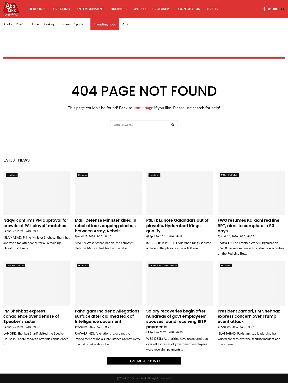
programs (161, 9)
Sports (78, 24)
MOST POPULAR (229, 174)
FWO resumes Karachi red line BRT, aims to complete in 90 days (248, 225)
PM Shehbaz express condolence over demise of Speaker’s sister (31, 316)
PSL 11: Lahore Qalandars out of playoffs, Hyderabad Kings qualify (177, 225)
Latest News (16, 160)
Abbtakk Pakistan (15, 265)
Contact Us (189, 9)
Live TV (213, 9)
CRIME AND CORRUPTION (163, 265)
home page (143, 107)
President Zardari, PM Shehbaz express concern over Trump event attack (249, 316)
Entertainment (90, 9)
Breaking (61, 9)
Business (119, 9)
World (139, 9)
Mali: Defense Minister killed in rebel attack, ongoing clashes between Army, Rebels (105, 225)
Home (34, 24)
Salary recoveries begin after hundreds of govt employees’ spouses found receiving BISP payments (176, 319)
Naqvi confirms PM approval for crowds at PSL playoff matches (35, 222)
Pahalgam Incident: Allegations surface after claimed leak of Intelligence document (107, 316)
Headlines (37, 9)
